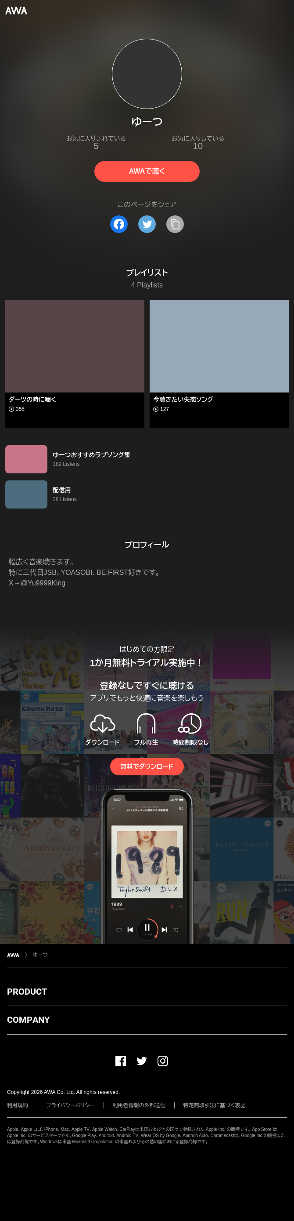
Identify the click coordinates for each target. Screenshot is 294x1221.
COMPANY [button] (28, 1019)
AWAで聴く (147, 171)
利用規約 (17, 1105)
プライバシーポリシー (70, 1105)
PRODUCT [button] (27, 991)
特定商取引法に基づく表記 (214, 1105)
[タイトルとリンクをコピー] (175, 224)
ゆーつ (40, 955)
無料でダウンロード (147, 766)
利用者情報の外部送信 (139, 1105)
